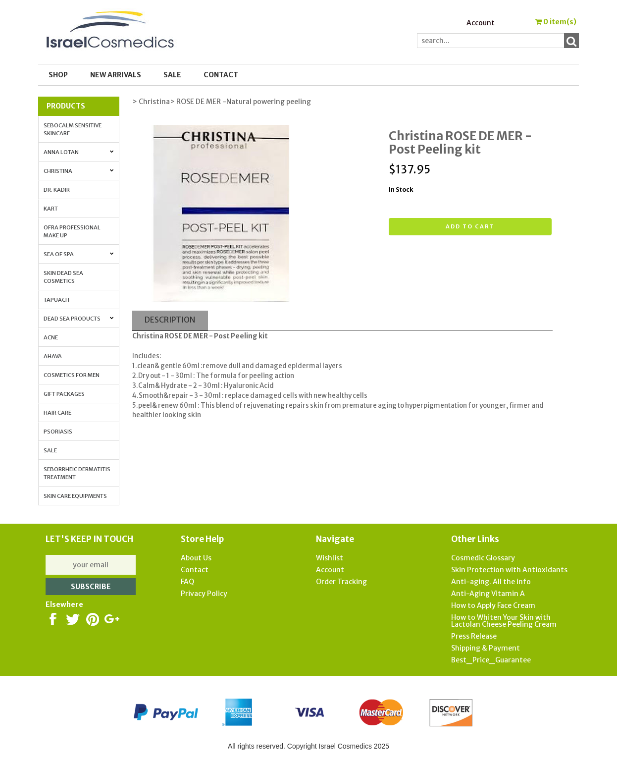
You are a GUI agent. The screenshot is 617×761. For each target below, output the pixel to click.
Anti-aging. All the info (491, 581)
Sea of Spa (79, 254)
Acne (51, 337)
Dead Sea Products (79, 318)
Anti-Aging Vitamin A (488, 593)
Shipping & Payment (485, 648)
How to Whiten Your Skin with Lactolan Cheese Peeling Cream (504, 621)
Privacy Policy (204, 593)
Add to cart (470, 226)
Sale (50, 450)
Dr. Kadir (57, 189)
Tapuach (56, 299)
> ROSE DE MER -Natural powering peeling (240, 101)
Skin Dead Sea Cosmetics (63, 277)
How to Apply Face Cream (493, 605)
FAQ (187, 581)
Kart (51, 208)
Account (480, 22)
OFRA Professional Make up (72, 231)
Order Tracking (341, 581)
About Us (196, 557)
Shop (58, 74)
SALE (172, 74)
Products (66, 106)
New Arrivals (115, 74)
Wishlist (329, 557)
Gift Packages (64, 393)
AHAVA (53, 356)
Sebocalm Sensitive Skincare (73, 129)
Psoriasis (58, 431)
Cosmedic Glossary (483, 557)
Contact (221, 74)
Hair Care (57, 412)
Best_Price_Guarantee (491, 659)
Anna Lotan (79, 152)
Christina (79, 170)
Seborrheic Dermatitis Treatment (77, 473)
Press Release (474, 636)
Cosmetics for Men (72, 375)
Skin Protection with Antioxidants (509, 569)
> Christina (151, 101)
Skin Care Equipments (75, 495)
